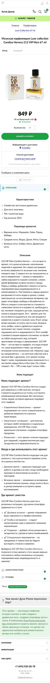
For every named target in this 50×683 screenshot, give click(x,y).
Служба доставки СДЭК (25, 159)
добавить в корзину (25, 136)
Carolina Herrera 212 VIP (18, 586)
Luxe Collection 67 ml (25, 30)
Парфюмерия (29, 25)
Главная (15, 25)
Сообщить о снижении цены (15, 173)
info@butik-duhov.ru (25, 677)
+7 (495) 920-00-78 (34, 11)
